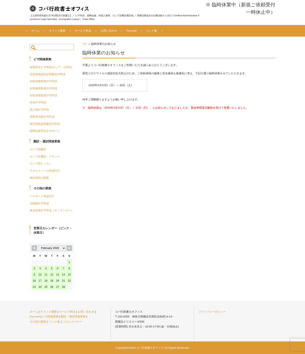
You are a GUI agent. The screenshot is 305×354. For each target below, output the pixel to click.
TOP (84, 44)
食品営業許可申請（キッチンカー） (52, 210)
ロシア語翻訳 (38, 149)
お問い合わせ (112, 30)
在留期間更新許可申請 (43, 88)
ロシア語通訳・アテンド (45, 156)
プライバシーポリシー (212, 311)
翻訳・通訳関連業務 (73, 316)
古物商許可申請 (39, 203)
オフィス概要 (60, 30)
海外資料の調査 (39, 177)
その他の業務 (38, 321)
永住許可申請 (38, 102)
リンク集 (154, 30)
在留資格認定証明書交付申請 (47, 74)
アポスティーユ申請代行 (45, 170)
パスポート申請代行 (42, 196)
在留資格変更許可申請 (43, 81)
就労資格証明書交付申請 (45, 123)
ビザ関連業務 (50, 316)
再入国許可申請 (39, 109)
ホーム (38, 30)
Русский (134, 30)
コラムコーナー (72, 321)
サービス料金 (86, 30)
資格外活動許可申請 (42, 116)
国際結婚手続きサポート (45, 130)
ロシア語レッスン (41, 163)
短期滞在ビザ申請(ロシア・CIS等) (51, 67)
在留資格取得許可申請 (43, 95)
